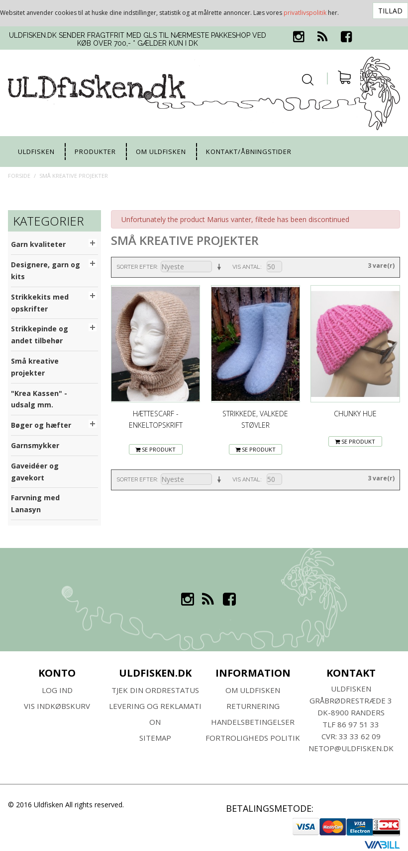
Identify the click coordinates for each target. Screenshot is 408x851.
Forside (19, 175)
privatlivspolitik (305, 12)
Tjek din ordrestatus (155, 690)
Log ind (57, 690)
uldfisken (36, 151)
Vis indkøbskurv (57, 706)
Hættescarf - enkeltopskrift (156, 419)
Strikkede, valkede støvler (255, 419)
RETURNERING (253, 706)
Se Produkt (155, 449)
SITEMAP (155, 738)
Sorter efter (136, 267)
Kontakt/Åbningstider (249, 151)
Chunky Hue (355, 413)
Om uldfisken (161, 151)
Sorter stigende (218, 267)
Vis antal (246, 267)
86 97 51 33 (358, 724)
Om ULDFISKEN (252, 690)
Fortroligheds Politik (252, 738)
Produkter (95, 151)
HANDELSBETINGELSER (253, 722)
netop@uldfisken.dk (351, 748)
